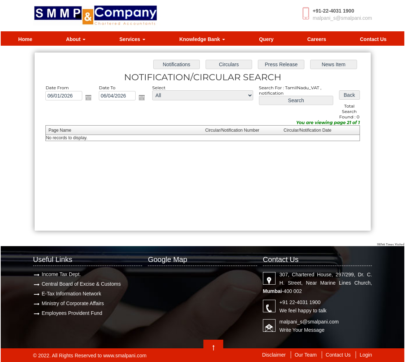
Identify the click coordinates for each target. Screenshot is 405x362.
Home (25, 39)
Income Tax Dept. (61, 274)
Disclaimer (274, 355)
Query (266, 39)
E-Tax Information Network (71, 294)
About (75, 39)
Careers (316, 39)
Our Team (306, 355)
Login (366, 355)
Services (132, 39)
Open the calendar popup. (88, 97)
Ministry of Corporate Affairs (73, 303)
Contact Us (373, 39)
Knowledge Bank (202, 39)
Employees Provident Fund (72, 313)
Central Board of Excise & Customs (81, 284)
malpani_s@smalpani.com (342, 18)
